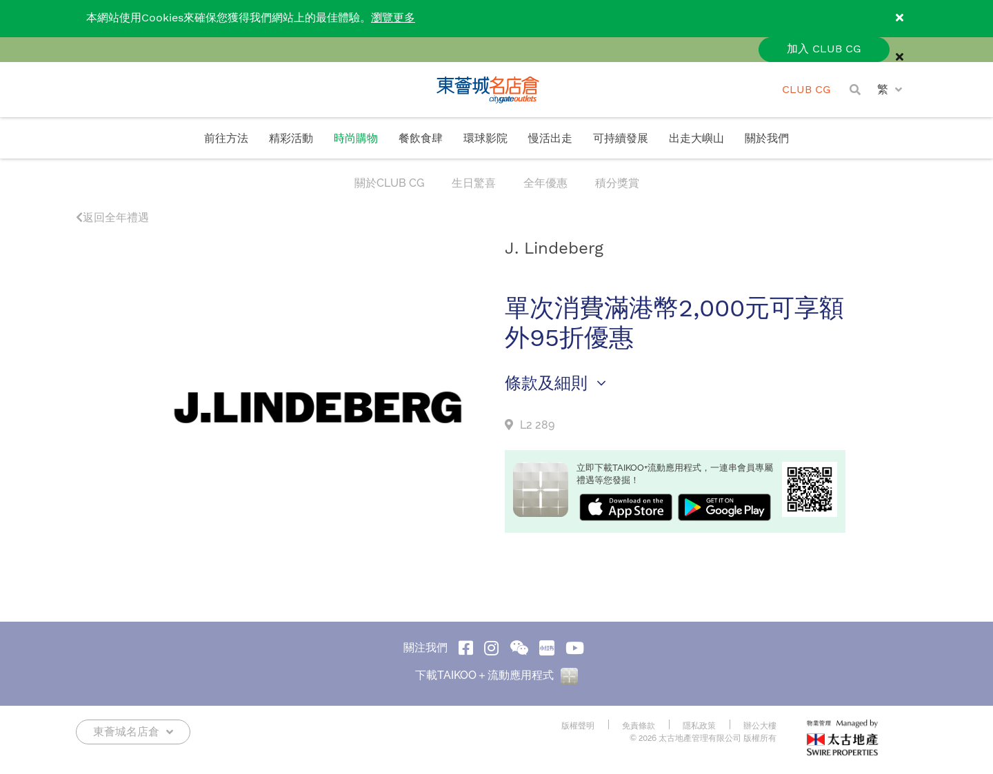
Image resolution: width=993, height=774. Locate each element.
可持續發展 (620, 139)
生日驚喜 (474, 183)
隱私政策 (699, 726)
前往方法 (226, 139)
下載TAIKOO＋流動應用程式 (496, 675)
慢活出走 (550, 139)
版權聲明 (577, 726)
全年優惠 (545, 183)
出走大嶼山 (696, 139)
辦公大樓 (759, 726)
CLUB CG (806, 90)
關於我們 (767, 139)
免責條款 (638, 726)
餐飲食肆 (421, 139)
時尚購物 (356, 139)
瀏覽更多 (393, 18)
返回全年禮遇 (112, 217)
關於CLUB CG (389, 183)
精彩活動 (291, 139)
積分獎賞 (617, 183)
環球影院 (485, 139)
